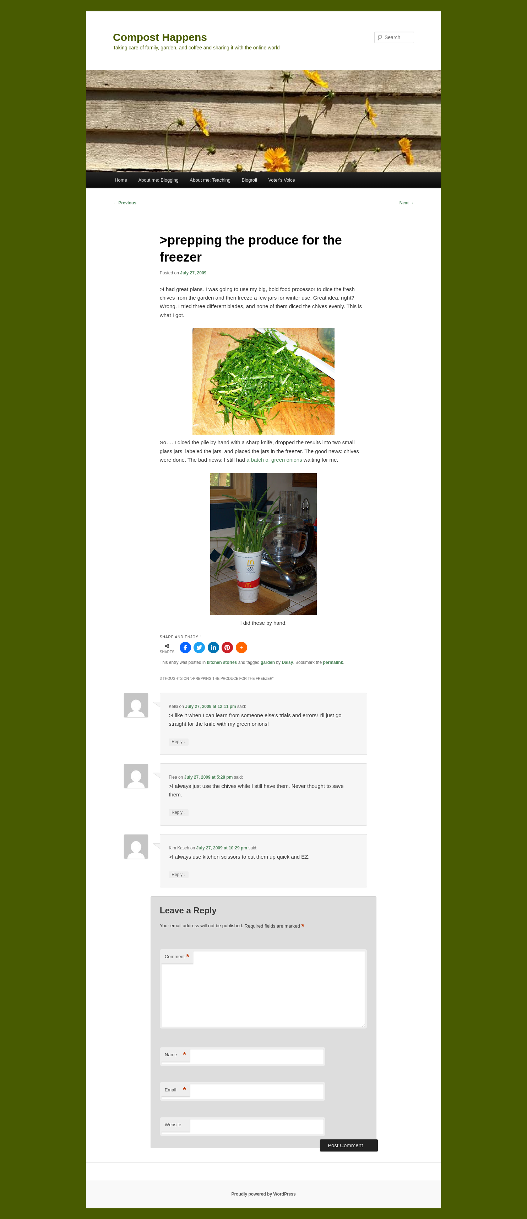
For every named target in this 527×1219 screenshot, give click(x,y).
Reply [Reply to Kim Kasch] (179, 874)
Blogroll (249, 180)
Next (407, 202)
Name (175, 1055)
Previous (124, 202)
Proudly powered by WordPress (263, 1194)
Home (121, 180)
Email (175, 1090)
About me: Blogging (158, 180)
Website (173, 1124)
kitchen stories (222, 662)
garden (268, 662)
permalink (333, 662)
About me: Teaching (210, 180)
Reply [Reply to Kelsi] (179, 742)
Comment (177, 957)
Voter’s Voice (281, 180)
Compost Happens (160, 37)
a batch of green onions (274, 460)
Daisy (287, 662)
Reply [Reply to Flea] (179, 812)
